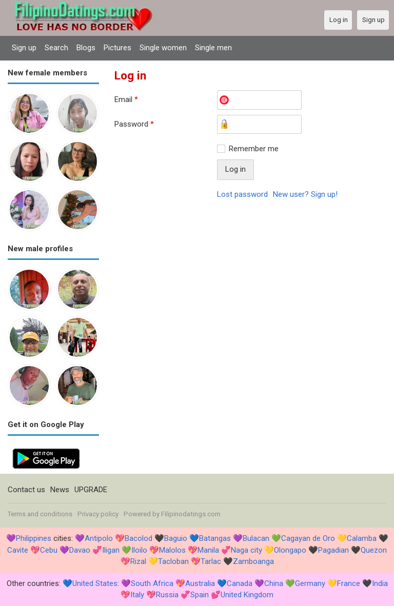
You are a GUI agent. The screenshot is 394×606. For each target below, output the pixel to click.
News (59, 489)
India (380, 583)
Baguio (175, 538)
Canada (239, 583)
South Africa (152, 583)
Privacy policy (98, 514)
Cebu (48, 550)
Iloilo (139, 550)
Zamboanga (253, 561)
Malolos (172, 550)
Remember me (254, 148)
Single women (163, 47)
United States (94, 583)
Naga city (246, 550)
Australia (200, 583)
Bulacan (256, 538)
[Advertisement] (250, 283)
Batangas (215, 538)
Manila (208, 550)
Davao (79, 550)
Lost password (242, 194)
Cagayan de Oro (308, 538)
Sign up (24, 47)
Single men (213, 47)
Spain (199, 594)
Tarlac (211, 561)
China (273, 583)
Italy (137, 594)
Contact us (26, 489)
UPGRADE (90, 489)
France (348, 583)
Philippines (33, 538)
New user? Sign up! (305, 194)
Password (134, 124)
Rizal (138, 561)
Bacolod (138, 538)
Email (126, 99)
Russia (167, 594)
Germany (310, 583)
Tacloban (173, 561)
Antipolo (99, 538)
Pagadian (333, 550)
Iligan (111, 550)
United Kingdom (247, 594)
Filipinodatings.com (191, 514)
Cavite (17, 550)
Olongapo (290, 550)
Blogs (85, 47)
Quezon (374, 550)
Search (56, 47)
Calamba (362, 538)
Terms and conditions (40, 514)
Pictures (117, 47)
